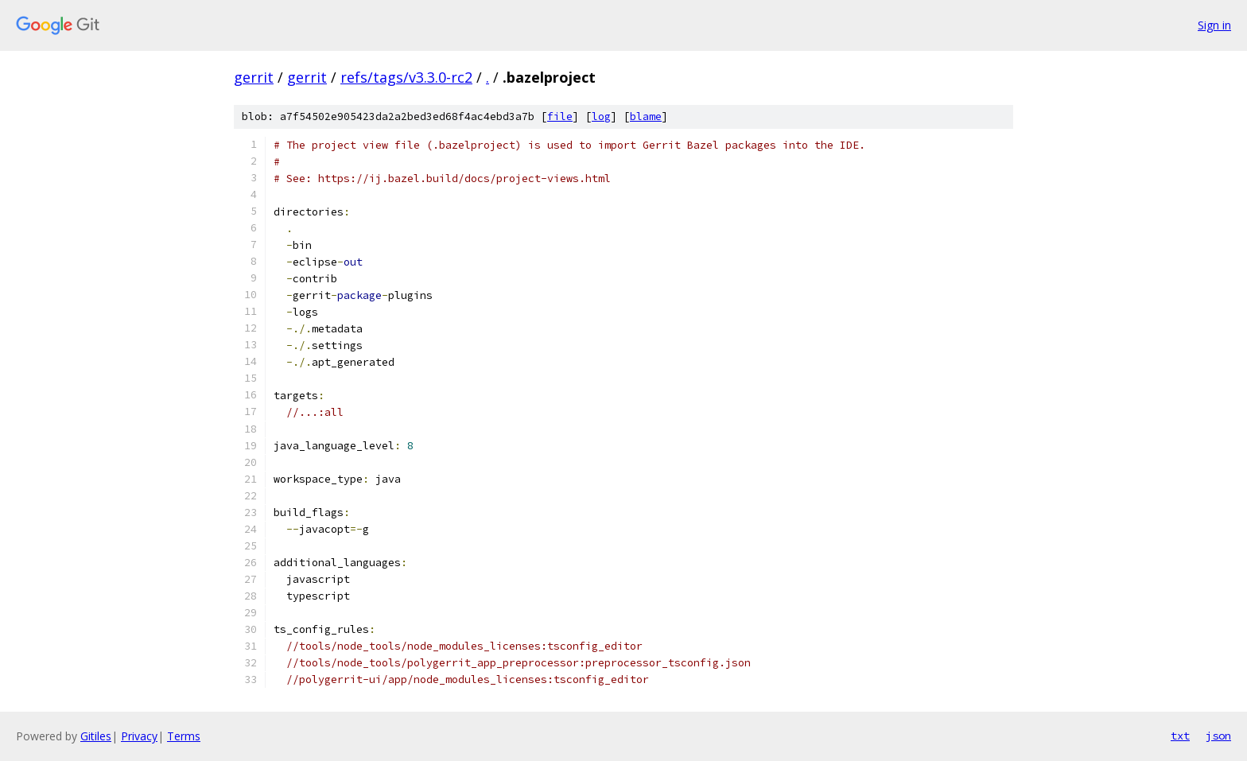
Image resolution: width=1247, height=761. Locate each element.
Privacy (139, 736)
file (560, 116)
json (1218, 735)
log (601, 116)
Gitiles (95, 736)
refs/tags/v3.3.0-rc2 (406, 77)
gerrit (254, 77)
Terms (183, 736)
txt (1180, 735)
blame (646, 116)
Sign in (1214, 25)
